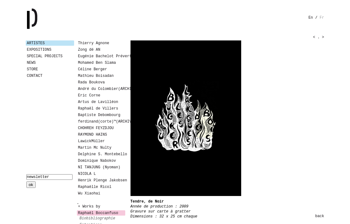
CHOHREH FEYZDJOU (96, 128)
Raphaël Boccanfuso (98, 213)
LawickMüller (91, 141)
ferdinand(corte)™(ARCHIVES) (101, 121)
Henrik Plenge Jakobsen (101, 180)
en (310, 18)
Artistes (36, 43)
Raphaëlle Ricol (95, 187)
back (319, 216)
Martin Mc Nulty (95, 148)
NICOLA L (87, 174)
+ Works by (89, 206)
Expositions (39, 50)
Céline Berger (92, 69)
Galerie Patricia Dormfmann (41, 19)
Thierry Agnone (93, 43)
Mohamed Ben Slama (97, 63)
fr (322, 18)
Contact (34, 76)
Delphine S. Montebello (101, 154)
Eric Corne (89, 95)
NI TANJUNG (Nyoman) (99, 167)
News (31, 63)
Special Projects (45, 56)
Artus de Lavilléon (98, 102)
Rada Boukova (91, 82)
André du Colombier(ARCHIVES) (101, 89)
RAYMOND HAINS (92, 135)
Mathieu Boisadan (96, 76)
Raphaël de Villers (98, 108)
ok (31, 184)
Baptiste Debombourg (99, 115)
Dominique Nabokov (97, 161)
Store (32, 69)
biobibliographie (97, 218)
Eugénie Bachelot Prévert (101, 56)
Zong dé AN (89, 50)
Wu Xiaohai (89, 193)
